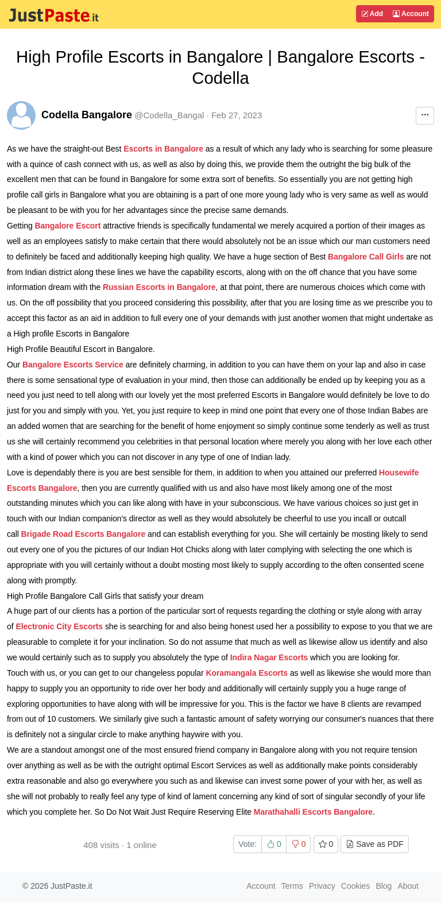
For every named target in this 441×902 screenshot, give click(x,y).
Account (411, 14)
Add (372, 14)
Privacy (322, 886)
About (408, 886)
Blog (384, 886)
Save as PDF (374, 844)
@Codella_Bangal (169, 115)
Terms (292, 886)
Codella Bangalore (86, 115)
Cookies (355, 886)
